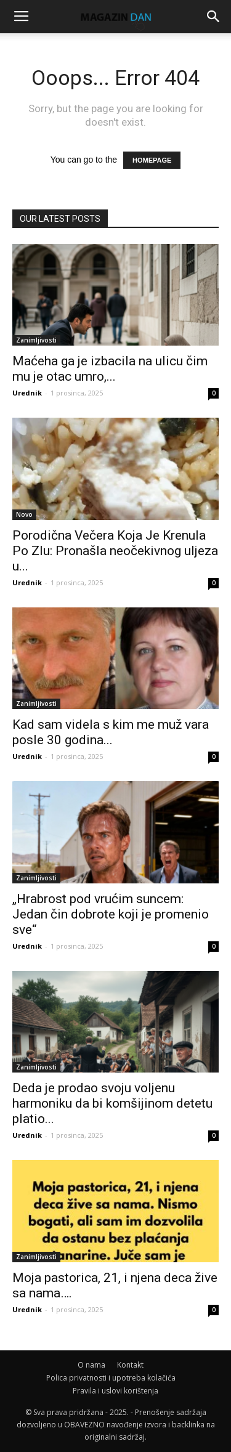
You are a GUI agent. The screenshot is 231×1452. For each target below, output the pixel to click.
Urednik (27, 392)
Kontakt (130, 1365)
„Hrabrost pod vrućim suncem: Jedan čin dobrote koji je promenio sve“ (110, 914)
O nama (91, 1365)
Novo (24, 514)
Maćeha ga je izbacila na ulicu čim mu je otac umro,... (110, 369)
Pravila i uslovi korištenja (115, 1390)
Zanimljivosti (36, 340)
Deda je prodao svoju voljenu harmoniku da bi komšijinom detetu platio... (112, 1103)
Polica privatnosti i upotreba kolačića (111, 1378)
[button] (214, 16)
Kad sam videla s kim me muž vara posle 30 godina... (110, 732)
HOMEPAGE (151, 160)
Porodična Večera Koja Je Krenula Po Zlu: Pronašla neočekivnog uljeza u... (115, 551)
